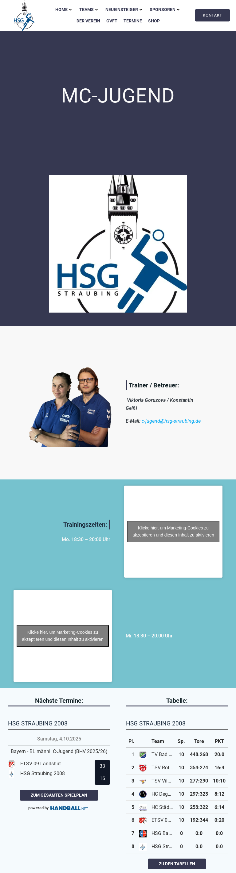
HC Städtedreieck (170, 807)
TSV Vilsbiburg (167, 781)
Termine (133, 20)
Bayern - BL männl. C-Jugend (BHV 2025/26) (59, 751)
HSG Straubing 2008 (173, 846)
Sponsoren (165, 9)
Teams (89, 9)
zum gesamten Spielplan (59, 795)
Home (64, 9)
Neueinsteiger (124, 9)
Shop (154, 20)
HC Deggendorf (168, 794)
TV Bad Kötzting (169, 754)
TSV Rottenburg (168, 768)
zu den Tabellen (177, 863)
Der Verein (88, 20)
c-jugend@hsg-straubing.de (171, 421)
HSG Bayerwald (168, 833)
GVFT (111, 20)
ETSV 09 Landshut (171, 820)
